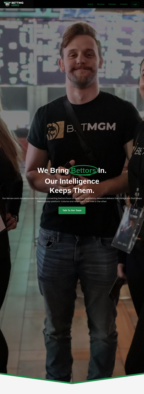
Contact (123, 4)
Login (135, 4)
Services (100, 4)
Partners (112, 4)
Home (90, 4)
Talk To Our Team (72, 210)
